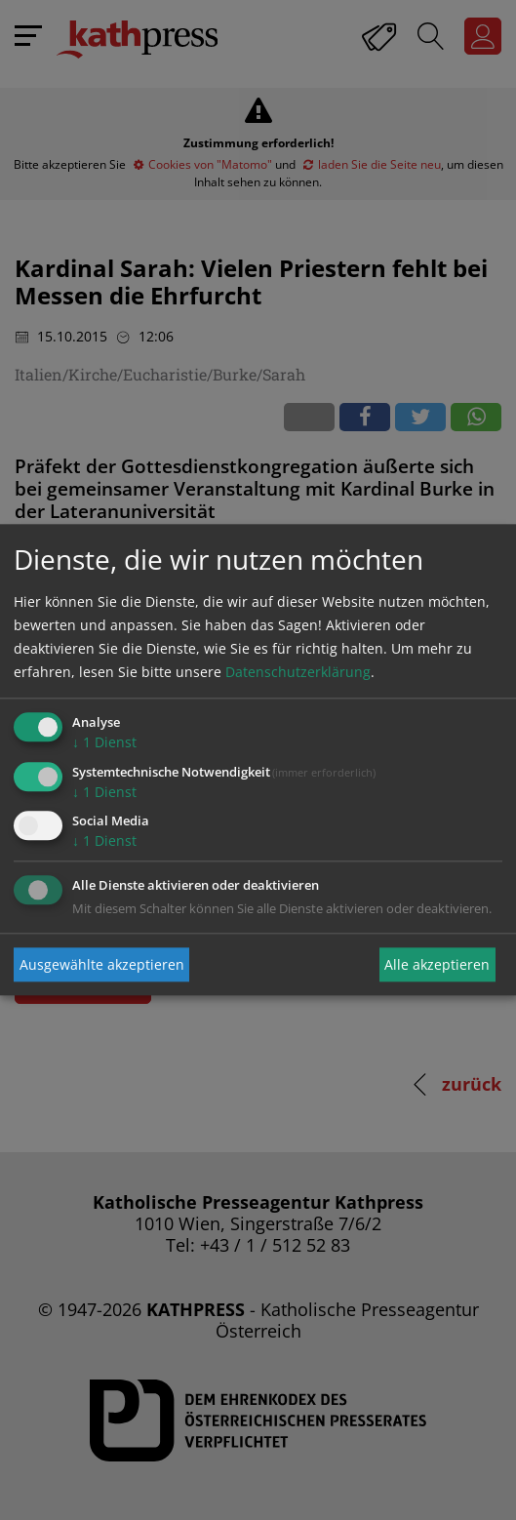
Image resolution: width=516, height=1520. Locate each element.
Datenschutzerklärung (298, 671)
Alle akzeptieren (437, 964)
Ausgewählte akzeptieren (102, 964)
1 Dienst (104, 742)
